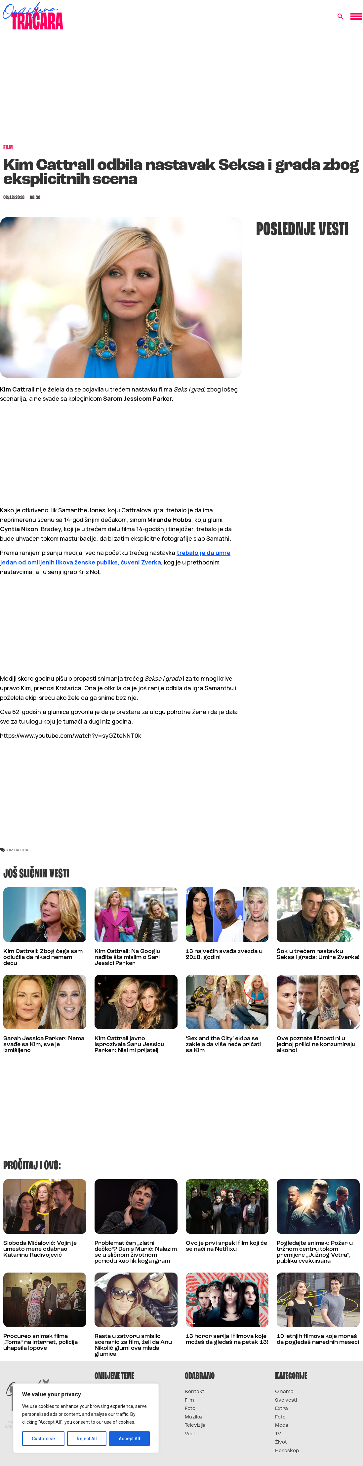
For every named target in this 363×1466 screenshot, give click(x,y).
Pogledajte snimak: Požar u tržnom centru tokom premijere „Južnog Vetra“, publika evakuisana (315, 1252)
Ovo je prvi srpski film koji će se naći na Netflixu (226, 1246)
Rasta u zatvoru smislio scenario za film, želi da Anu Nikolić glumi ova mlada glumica (133, 1345)
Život (281, 1442)
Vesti (190, 1434)
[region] (86, 1418)
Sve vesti (286, 1400)
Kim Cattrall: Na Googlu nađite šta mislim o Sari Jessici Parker (127, 957)
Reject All (87, 1438)
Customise (43, 1438)
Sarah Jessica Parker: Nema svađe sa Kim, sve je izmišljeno (43, 1045)
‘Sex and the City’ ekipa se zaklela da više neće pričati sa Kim (223, 1045)
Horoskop (287, 1451)
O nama (284, 1391)
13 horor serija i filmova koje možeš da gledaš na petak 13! (227, 1339)
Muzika (193, 1417)
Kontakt (194, 1391)
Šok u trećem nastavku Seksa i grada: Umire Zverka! (318, 954)
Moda (281, 1425)
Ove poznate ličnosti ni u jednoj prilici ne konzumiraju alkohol (316, 1045)
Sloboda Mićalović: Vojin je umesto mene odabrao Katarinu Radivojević (40, 1249)
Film (189, 1400)
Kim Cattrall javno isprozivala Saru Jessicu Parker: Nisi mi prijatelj (129, 1045)
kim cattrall (19, 850)
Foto (190, 1408)
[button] (340, 16)
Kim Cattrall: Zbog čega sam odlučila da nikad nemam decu (43, 957)
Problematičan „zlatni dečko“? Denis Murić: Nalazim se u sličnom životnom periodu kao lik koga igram (136, 1252)
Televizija (195, 1425)
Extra (281, 1408)
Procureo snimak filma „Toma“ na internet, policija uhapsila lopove (40, 1342)
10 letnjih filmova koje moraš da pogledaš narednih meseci (318, 1339)
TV (278, 1434)
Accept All (129, 1438)
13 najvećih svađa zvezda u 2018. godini (224, 954)
